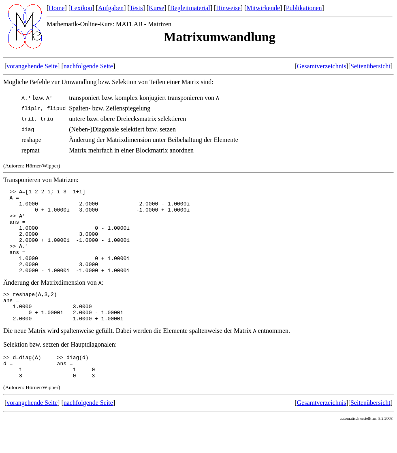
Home (56, 7)
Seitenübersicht (370, 66)
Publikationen (304, 7)
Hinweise (228, 7)
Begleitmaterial (190, 7)
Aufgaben (111, 7)
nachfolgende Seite (88, 66)
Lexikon (81, 7)
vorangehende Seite (32, 66)
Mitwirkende (263, 7)
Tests (136, 7)
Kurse (156, 7)
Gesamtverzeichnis (321, 66)
